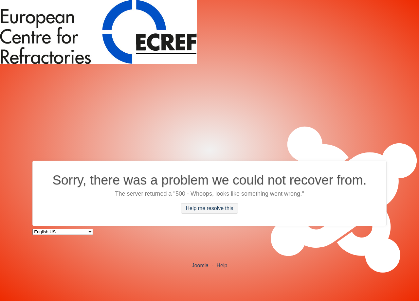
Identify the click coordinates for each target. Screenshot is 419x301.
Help (221, 265)
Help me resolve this (209, 208)
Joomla (200, 265)
